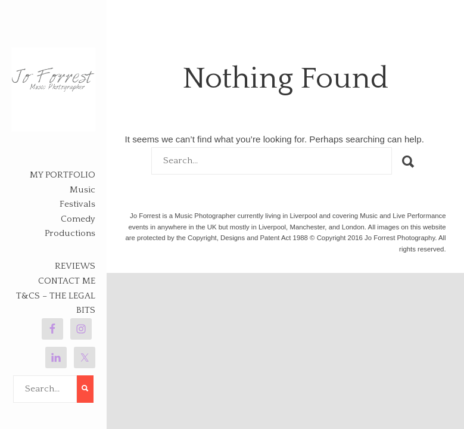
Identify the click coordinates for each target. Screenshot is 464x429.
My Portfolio (62, 175)
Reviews (75, 266)
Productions (70, 233)
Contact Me (66, 281)
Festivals (77, 204)
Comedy (78, 219)
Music (82, 190)
